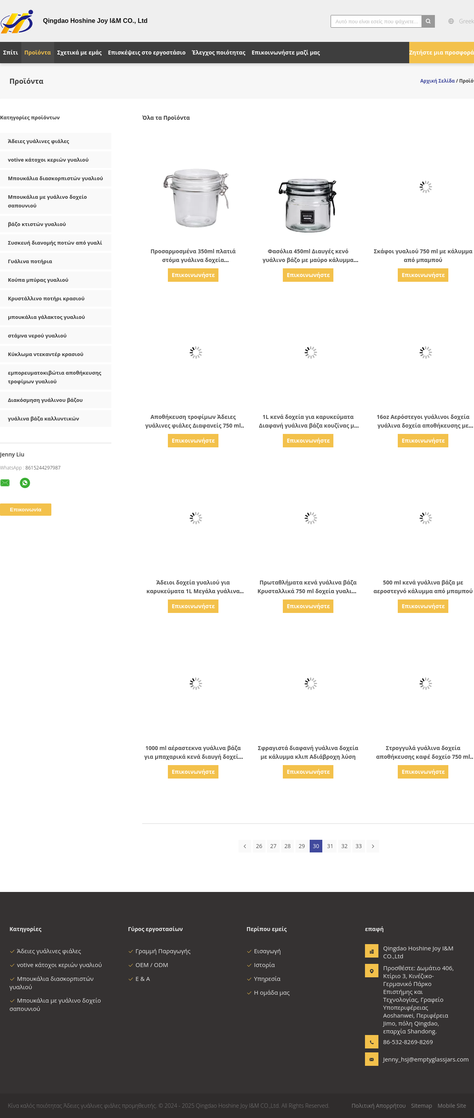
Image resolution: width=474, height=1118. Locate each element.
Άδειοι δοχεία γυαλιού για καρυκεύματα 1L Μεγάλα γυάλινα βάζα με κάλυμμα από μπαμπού (193, 591)
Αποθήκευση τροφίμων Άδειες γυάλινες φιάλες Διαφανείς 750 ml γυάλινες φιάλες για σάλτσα (193, 425)
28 (287, 846)
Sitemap (421, 1105)
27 (273, 846)
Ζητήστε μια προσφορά (441, 52)
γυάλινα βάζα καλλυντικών (43, 418)
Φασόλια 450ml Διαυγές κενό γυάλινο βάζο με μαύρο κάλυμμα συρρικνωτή (308, 259)
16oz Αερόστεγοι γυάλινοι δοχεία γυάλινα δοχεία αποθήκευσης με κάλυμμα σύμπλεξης (423, 425)
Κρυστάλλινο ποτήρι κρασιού (46, 298)
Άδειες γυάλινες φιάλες (38, 141)
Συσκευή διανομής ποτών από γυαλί (55, 242)
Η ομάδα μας (268, 992)
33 (359, 846)
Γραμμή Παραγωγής (159, 951)
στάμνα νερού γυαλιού (37, 335)
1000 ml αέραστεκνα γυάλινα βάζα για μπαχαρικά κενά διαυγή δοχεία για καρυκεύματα (193, 756)
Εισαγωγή (263, 951)
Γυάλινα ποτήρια (30, 261)
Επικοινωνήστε (193, 275)
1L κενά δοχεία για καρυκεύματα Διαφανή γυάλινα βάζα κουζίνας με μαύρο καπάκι (308, 425)
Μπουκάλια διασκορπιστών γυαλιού (55, 178)
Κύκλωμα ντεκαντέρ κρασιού (45, 354)
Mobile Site (452, 1105)
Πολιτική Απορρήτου (379, 1105)
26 (259, 846)
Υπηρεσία (263, 978)
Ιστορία (260, 965)
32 (344, 846)
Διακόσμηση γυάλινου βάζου (45, 399)
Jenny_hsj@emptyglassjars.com (408, 1059)
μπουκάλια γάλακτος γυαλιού (46, 317)
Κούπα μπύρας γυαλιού (38, 279)
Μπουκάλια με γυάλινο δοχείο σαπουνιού (47, 201)
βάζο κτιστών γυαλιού (37, 224)
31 (330, 846)
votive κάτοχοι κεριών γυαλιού (48, 159)
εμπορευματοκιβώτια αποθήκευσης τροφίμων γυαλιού (54, 377)
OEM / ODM (148, 965)
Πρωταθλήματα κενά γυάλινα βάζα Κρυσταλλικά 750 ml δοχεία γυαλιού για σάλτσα (308, 591)
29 (302, 846)
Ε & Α (139, 978)
